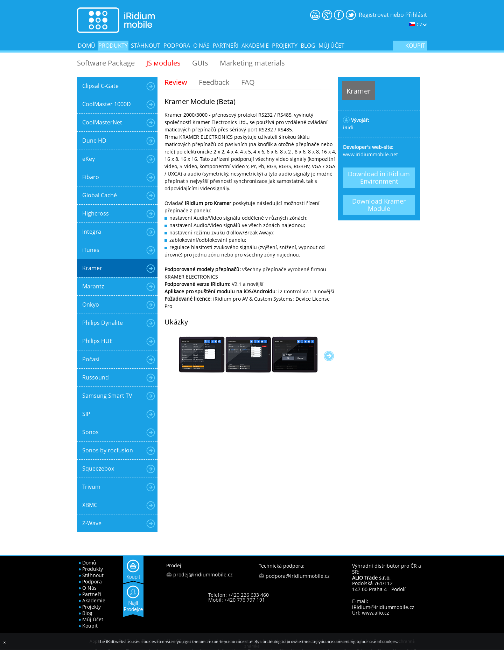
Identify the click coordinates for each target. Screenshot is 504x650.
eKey (88, 159)
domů (86, 45)
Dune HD (94, 140)
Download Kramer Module (379, 205)
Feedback (214, 82)
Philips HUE (97, 341)
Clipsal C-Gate (100, 86)
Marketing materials (252, 63)
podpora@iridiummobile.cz (298, 576)
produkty (113, 45)
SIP (86, 414)
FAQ (248, 82)
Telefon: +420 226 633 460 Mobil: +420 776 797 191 (238, 597)
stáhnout (145, 45)
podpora (176, 45)
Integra (91, 231)
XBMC (89, 505)
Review (175, 82)
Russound (95, 377)
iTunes (90, 250)
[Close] (4, 642)
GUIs (200, 63)
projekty (285, 45)
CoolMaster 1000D (106, 104)
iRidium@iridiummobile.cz (383, 607)
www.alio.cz (375, 612)
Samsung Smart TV (107, 395)
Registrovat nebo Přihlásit (393, 15)
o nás (201, 45)
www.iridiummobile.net (370, 154)
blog (308, 45)
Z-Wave (92, 523)
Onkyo (90, 304)
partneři (225, 45)
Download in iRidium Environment (379, 177)
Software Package (106, 63)
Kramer (92, 268)
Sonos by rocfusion (107, 450)
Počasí (90, 359)
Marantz (93, 286)
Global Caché (99, 195)
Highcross (95, 213)
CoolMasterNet (102, 122)
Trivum (91, 487)
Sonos (90, 432)
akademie (255, 45)
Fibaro (90, 177)
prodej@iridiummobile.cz (203, 574)
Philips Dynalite (102, 323)
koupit (415, 45)
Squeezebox (98, 468)
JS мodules (163, 63)
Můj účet (331, 45)
